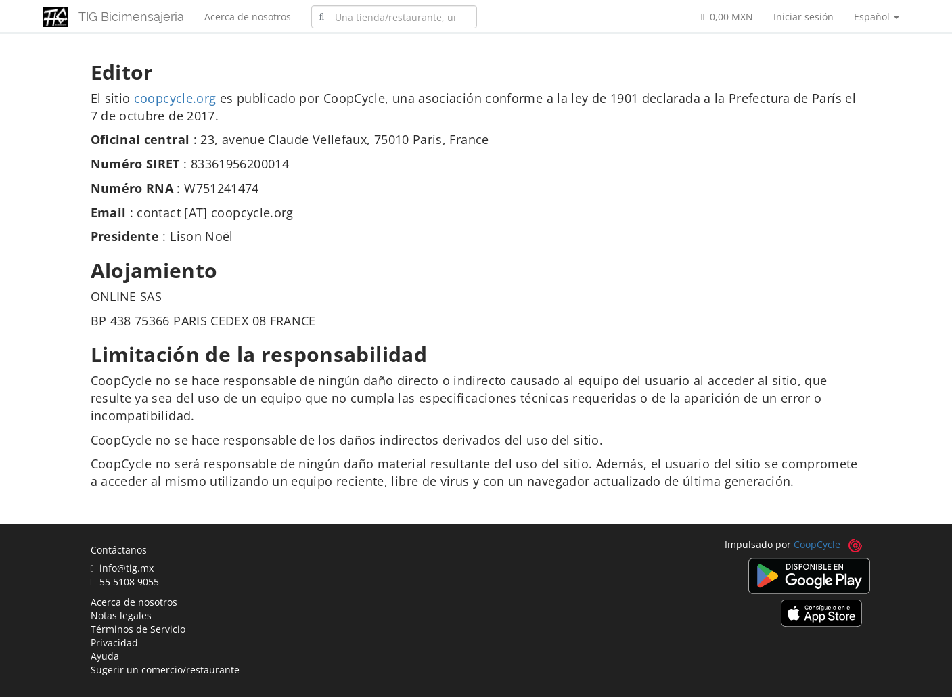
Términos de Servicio (138, 629)
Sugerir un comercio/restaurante (165, 669)
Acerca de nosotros (247, 16)
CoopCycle (817, 544)
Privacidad (114, 642)
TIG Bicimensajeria (131, 16)
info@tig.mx (122, 568)
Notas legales (121, 615)
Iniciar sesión (803, 16)
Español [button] (876, 16)
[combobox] (394, 16)
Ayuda (105, 656)
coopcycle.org (175, 98)
